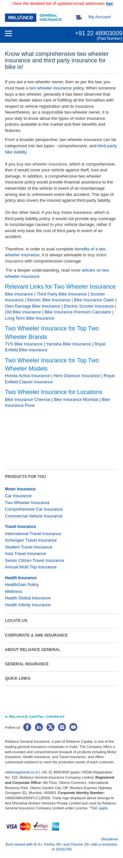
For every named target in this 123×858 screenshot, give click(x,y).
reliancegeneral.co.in (22, 772)
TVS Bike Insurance (24, 344)
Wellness (13, 591)
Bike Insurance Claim (94, 299)
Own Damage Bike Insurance (32, 306)
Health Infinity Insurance (28, 604)
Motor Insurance (20, 489)
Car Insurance (18, 495)
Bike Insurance (19, 294)
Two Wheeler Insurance (27, 502)
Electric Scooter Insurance (89, 306)
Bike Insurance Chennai (27, 399)
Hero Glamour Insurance (76, 375)
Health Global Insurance (28, 598)
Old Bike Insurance (23, 312)
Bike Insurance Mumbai (76, 399)
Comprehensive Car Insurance (34, 509)
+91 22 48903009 (98, 33)
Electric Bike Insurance (49, 299)
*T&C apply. (98, 808)
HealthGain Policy (22, 584)
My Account (100, 16)
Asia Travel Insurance (25, 553)
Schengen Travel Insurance (31, 540)
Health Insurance (21, 578)
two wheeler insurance (50, 88)
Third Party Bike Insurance (61, 294)
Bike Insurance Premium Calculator (77, 312)
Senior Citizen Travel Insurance (34, 560)
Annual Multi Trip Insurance (31, 566)
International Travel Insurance (33, 533)
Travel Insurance (20, 526)
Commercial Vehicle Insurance (34, 516)
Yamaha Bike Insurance (68, 344)
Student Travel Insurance (28, 547)
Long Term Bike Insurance (29, 318)
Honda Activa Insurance (27, 375)
